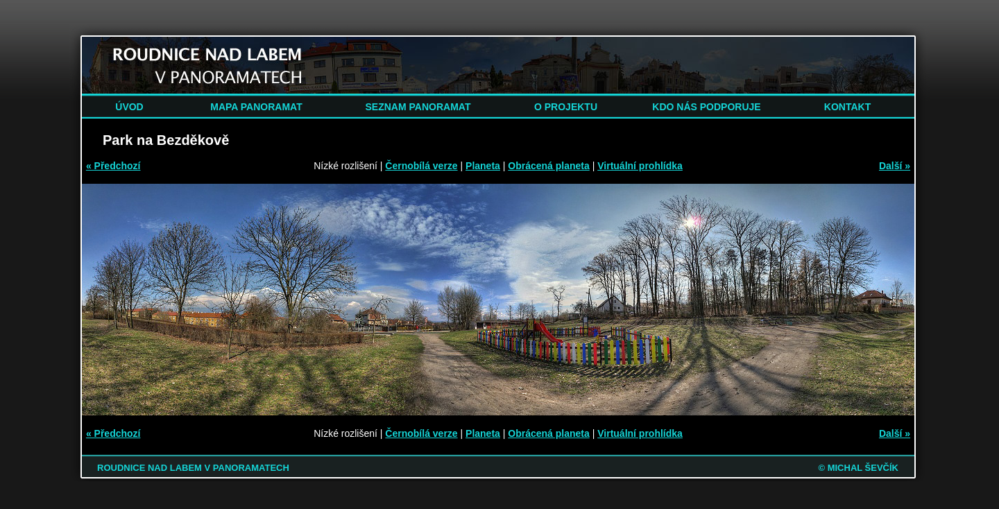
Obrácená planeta (549, 165)
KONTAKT (847, 106)
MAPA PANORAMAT (256, 106)
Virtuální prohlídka (640, 165)
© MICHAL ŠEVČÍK (858, 468)
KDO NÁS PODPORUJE (706, 106)
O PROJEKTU (565, 106)
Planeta (483, 165)
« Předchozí (113, 165)
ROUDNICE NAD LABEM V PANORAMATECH (193, 468)
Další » (894, 165)
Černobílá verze (421, 165)
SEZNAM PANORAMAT (418, 106)
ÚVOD (129, 106)
